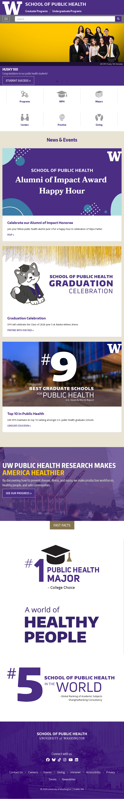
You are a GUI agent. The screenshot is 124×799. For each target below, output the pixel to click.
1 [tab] (57, 81)
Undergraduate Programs (67, 11)
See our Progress (18, 493)
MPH (62, 101)
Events (47, 772)
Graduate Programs (36, 11)
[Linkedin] (76, 759)
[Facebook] (48, 759)
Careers (25, 124)
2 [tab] (62, 81)
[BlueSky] (54, 759)
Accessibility (93, 772)
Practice (62, 124)
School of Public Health (55, 4)
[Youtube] (71, 759)
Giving (99, 124)
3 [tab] (67, 81)
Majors (99, 101)
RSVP (9, 234)
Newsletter (69, 779)
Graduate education (18, 425)
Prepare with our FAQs (19, 330)
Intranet (75, 772)
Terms (53, 779)
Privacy (110, 772)
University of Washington (12, 7)
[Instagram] (64, 759)
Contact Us (16, 772)
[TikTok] (59, 759)
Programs (25, 101)
